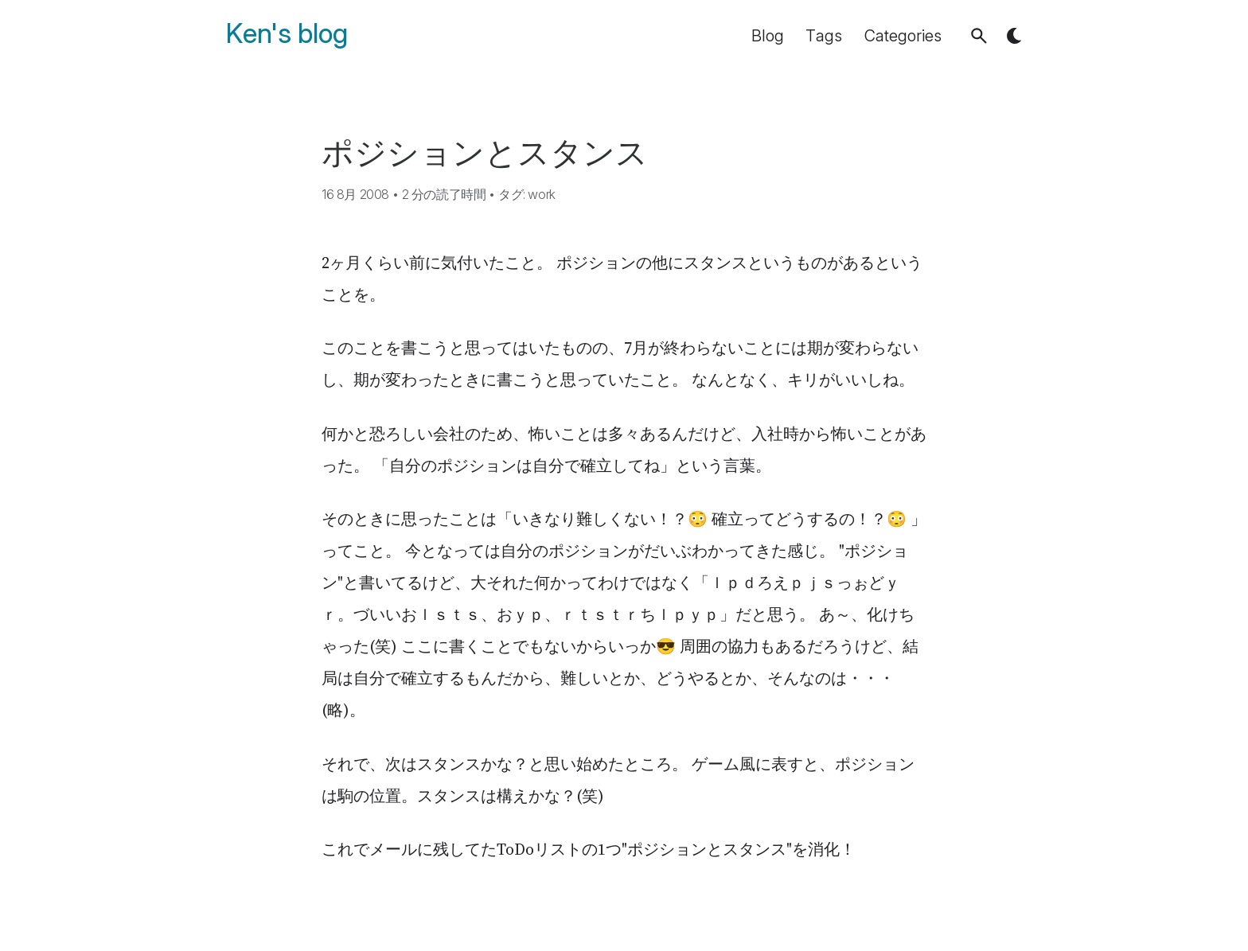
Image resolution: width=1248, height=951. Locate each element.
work (541, 194)
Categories (903, 35)
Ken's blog (287, 34)
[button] (979, 35)
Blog (767, 35)
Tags (823, 35)
